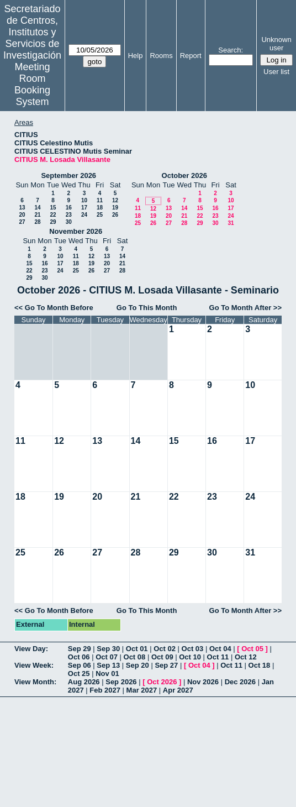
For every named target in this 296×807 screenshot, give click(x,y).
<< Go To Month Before (53, 307)
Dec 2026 (240, 682)
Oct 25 (79, 673)
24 (84, 215)
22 (53, 215)
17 (84, 208)
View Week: (34, 665)
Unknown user (276, 43)
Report (191, 55)
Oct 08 (135, 657)
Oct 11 (218, 657)
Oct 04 (220, 648)
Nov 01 (107, 673)
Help (135, 55)
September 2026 (68, 175)
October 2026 (184, 175)
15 (53, 208)
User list (276, 71)
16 (69, 208)
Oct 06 (79, 657)
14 (37, 208)
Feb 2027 (104, 690)
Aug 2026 (84, 682)
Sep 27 (166, 665)
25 (100, 215)
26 (115, 215)
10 (84, 200)
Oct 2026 (162, 682)
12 (115, 200)
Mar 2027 (141, 690)
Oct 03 (193, 648)
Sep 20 (137, 665)
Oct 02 (165, 648)
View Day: (31, 648)
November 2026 (75, 231)
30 (69, 222)
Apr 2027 (178, 690)
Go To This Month (147, 307)
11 (100, 200)
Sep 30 (108, 648)
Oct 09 (162, 657)
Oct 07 (107, 657)
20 (22, 215)
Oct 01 (137, 648)
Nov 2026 (203, 682)
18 (100, 208)
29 (53, 222)
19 (115, 208)
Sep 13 (108, 665)
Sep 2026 (120, 682)
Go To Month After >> (245, 307)
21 (37, 215)
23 (69, 215)
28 (37, 222)
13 (22, 208)
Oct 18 (260, 665)
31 (231, 223)
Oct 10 (190, 657)
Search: (230, 50)
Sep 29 (79, 648)
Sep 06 (79, 665)
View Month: (35, 682)
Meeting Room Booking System (32, 84)
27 (22, 222)
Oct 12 (246, 657)
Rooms (161, 55)
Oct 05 (252, 648)
